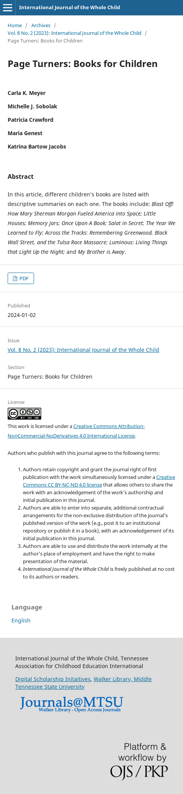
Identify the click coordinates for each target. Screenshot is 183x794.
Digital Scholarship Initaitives (53, 679)
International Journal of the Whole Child (69, 7)
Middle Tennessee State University (83, 682)
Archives (40, 25)
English (21, 620)
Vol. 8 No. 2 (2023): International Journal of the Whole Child (74, 32)
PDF (23, 278)
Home (15, 25)
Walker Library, (114, 679)
